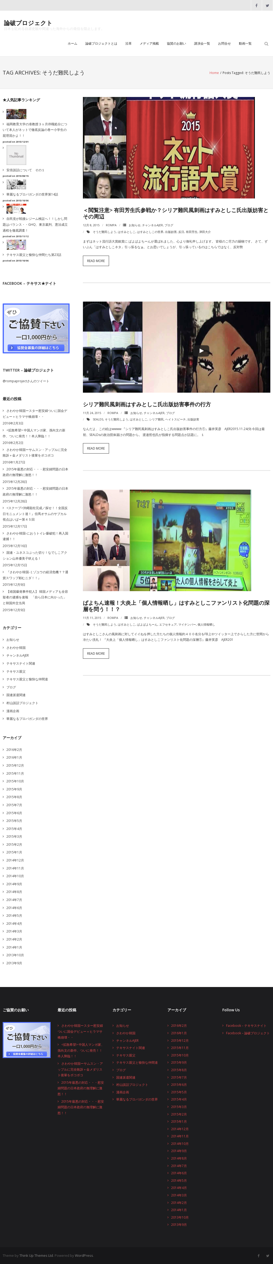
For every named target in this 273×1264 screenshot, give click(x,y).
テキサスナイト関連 (20, 663)
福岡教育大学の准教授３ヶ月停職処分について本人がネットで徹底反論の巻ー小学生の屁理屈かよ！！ (35, 130)
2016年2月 (14, 749)
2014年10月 (15, 876)
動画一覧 (245, 43)
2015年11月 (15, 773)
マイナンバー (187, 624)
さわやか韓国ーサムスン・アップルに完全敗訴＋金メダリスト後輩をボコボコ (35, 452)
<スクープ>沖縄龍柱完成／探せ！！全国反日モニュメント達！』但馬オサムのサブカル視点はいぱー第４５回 (35, 514)
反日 (181, 232)
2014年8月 (14, 892)
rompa (111, 225)
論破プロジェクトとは (101, 43)
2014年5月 (14, 915)
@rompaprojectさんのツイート (26, 381)
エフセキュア (168, 624)
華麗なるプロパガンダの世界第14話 (32, 194)
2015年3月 (14, 836)
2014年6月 (14, 908)
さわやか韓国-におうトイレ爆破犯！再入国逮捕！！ (35, 536)
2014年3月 (14, 931)
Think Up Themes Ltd (36, 1255)
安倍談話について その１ (25, 170)
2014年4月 (14, 923)
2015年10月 (15, 781)
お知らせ (134, 225)
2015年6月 (14, 813)
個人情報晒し (206, 624)
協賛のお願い (176, 43)
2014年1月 (14, 947)
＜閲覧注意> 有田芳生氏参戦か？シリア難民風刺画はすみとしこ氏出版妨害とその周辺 (175, 213)
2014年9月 (14, 884)
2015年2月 (14, 844)
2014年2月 (14, 939)
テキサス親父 (16, 671)
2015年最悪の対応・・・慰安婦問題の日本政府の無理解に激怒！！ (35, 472)
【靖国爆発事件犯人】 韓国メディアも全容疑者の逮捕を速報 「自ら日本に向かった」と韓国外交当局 (35, 597)
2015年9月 (14, 789)
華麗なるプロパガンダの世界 (27, 718)
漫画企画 (12, 711)
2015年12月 (15, 765)
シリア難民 (156, 419)
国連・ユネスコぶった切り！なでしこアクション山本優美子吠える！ (35, 555)
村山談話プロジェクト (22, 703)
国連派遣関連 (16, 695)
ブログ (168, 225)
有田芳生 (192, 232)
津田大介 (205, 232)
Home (214, 73)
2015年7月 (14, 805)
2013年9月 (14, 963)
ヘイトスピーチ (175, 419)
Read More (96, 261)
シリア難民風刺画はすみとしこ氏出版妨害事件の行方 (147, 404)
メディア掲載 (149, 43)
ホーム (72, 43)
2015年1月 (14, 852)
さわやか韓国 (16, 647)
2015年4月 (14, 828)
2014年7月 (14, 900)
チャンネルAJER (152, 225)
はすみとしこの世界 (150, 232)
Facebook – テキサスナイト (246, 1025)
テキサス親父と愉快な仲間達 (27, 679)
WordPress (84, 1255)
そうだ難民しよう (104, 232)
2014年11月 (15, 868)
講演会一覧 (202, 43)
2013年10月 (15, 955)
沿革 (128, 43)
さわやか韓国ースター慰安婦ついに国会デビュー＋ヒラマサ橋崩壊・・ (35, 413)
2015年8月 (14, 797)
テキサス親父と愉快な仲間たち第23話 (33, 254)
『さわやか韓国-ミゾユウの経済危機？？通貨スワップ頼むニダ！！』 (35, 575)
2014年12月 (15, 860)
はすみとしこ (126, 232)
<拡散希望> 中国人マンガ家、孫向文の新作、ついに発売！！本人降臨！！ (34, 433)
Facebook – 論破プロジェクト (248, 1033)
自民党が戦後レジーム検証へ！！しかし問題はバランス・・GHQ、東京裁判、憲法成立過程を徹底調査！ (35, 224)
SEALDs (98, 419)
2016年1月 (14, 757)
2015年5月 (14, 820)
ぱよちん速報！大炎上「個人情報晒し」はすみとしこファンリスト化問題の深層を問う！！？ (176, 606)
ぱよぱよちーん (147, 624)
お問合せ (224, 43)
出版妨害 (171, 232)
